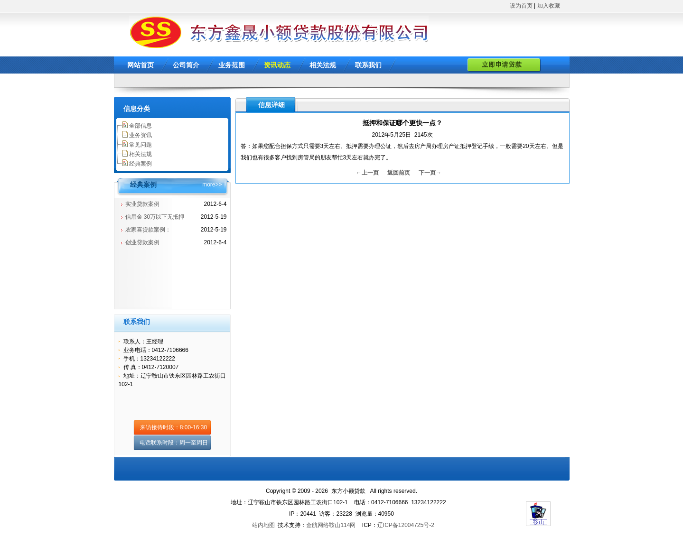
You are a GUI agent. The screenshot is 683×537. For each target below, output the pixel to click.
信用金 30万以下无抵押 (155, 216)
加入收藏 (548, 5)
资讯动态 (277, 65)
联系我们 (368, 65)
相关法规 (322, 65)
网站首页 (140, 65)
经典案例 (140, 163)
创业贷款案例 (142, 242)
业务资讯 (140, 135)
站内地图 (263, 525)
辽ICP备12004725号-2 (405, 525)
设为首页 (521, 5)
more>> (212, 184)
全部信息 (140, 125)
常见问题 (140, 144)
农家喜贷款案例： (148, 229)
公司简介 (186, 65)
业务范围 (231, 65)
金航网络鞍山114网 (331, 525)
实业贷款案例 (142, 204)
